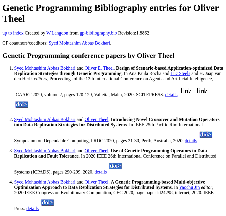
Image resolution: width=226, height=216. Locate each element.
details (171, 94)
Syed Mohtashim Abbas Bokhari (79, 42)
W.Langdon (57, 32)
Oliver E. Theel (99, 68)
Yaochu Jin (189, 187)
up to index (13, 32)
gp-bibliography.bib (98, 32)
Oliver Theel (97, 119)
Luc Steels (180, 73)
